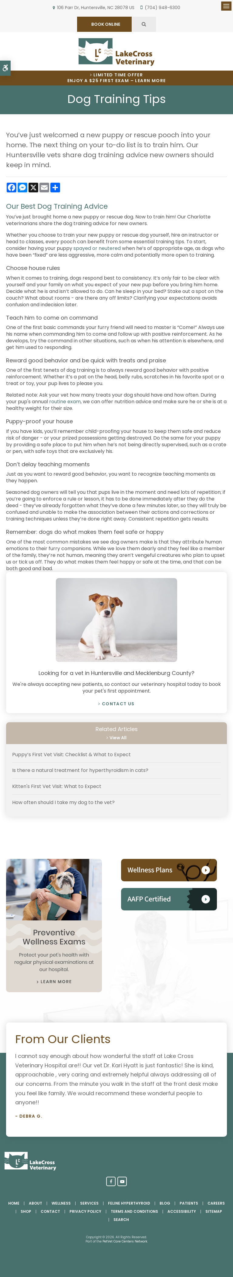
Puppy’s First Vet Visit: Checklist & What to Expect (71, 754)
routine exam (65, 401)
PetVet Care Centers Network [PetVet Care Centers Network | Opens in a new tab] (125, 1241)
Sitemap (213, 1211)
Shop (26, 1211)
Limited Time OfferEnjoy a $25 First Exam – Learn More (116, 78)
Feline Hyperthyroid (129, 1203)
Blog (165, 1203)
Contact (50, 1211)
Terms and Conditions (134, 1211)
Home (13, 1203)
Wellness (61, 1203)
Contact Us (118, 704)
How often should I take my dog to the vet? (63, 802)
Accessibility (181, 1211)
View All (118, 738)
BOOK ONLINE (105, 24)
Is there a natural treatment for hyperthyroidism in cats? (80, 770)
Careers (216, 1203)
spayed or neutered (97, 248)
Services (89, 1203)
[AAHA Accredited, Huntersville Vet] (169, 908)
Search (121, 1219)
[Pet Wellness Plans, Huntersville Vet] (169, 879)
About (35, 1203)
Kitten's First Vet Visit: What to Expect (56, 786)
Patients (189, 1203)
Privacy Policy (85, 1211)
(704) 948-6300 (162, 8)
